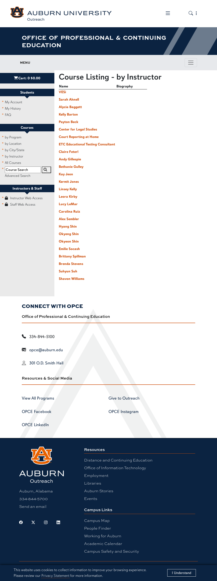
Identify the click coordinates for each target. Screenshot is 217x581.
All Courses (13, 163)
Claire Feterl (68, 152)
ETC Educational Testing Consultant (87, 144)
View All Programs (38, 398)
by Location (13, 143)
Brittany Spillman (72, 256)
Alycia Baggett (70, 107)
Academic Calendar (103, 543)
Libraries (92, 483)
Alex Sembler (69, 219)
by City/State (14, 150)
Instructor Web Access (24, 198)
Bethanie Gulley (71, 167)
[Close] (181, 573)
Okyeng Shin (69, 234)
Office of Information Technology (115, 467)
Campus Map (97, 520)
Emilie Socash (69, 249)
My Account (13, 102)
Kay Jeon (66, 174)
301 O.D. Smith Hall (46, 363)
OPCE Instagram (123, 411)
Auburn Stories (98, 490)
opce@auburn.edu (46, 350)
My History (13, 108)
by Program (13, 137)
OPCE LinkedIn (35, 424)
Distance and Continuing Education (118, 460)
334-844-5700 (33, 498)
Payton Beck (68, 122)
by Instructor (14, 156)
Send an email (32, 506)
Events (90, 498)
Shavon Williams (71, 279)
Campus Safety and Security (111, 551)
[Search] (46, 170)
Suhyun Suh (68, 271)
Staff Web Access (20, 204)
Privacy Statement (55, 575)
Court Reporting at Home (79, 137)
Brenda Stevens (71, 264)
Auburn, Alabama (36, 491)
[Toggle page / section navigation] (191, 62)
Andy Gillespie (70, 159)
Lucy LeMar (68, 204)
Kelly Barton (68, 114)
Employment (96, 475)
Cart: (27, 78)
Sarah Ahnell (69, 99)
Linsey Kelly (68, 189)
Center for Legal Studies (78, 129)
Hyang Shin (68, 226)
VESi (62, 92)
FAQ (8, 115)
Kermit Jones (69, 181)
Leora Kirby (68, 196)
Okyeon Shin (69, 241)
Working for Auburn (102, 535)
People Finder (97, 528)
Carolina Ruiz (69, 211)
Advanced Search (17, 176)
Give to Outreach (124, 398)
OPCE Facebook (36, 411)
